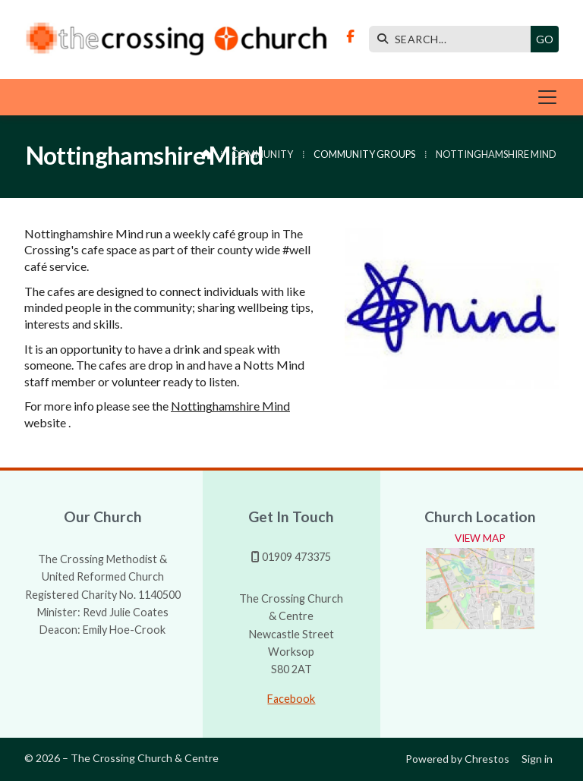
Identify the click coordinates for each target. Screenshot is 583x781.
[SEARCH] (454, 39)
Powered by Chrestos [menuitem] (457, 758)
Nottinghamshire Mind (230, 405)
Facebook (291, 698)
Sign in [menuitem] (537, 758)
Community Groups (364, 154)
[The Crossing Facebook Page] (350, 36)
